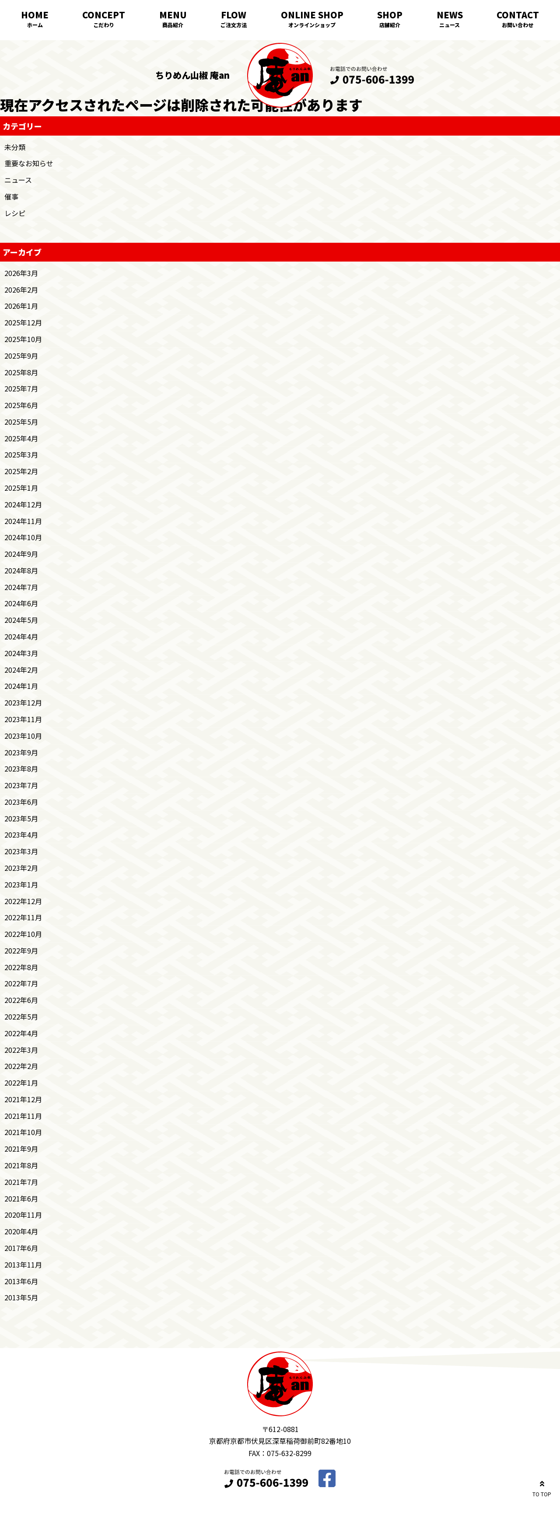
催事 (11, 196)
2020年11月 (23, 1214)
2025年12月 (23, 322)
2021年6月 (21, 1198)
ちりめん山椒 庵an (192, 75)
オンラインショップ (312, 24)
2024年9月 (21, 553)
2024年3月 (21, 653)
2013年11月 (23, 1264)
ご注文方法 (233, 24)
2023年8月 (21, 768)
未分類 (14, 147)
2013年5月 (21, 1297)
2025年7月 (21, 388)
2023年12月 (23, 702)
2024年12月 (23, 504)
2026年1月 (21, 305)
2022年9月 (21, 950)
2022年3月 (21, 1049)
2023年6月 (21, 801)
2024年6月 (21, 603)
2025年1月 (21, 487)
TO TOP (541, 1487)
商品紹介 (172, 24)
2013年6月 (21, 1281)
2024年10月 (23, 537)
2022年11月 (23, 917)
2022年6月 (21, 1000)
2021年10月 (23, 1132)
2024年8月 (21, 570)
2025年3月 (21, 454)
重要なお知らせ (28, 163)
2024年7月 (21, 587)
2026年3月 (21, 273)
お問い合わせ (517, 24)
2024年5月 (21, 620)
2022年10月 (23, 934)
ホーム (35, 24)
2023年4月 (21, 834)
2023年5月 (21, 818)
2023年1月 (21, 884)
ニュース (449, 24)
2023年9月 (21, 752)
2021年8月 (21, 1165)
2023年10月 (23, 735)
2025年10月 (23, 339)
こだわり (103, 24)
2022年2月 (21, 1066)
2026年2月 (21, 289)
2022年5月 (21, 1016)
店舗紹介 (389, 24)
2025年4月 (21, 438)
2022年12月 (23, 901)
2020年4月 (21, 1231)
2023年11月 (23, 719)
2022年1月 (21, 1082)
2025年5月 (21, 421)
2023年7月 (21, 785)
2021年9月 (21, 1148)
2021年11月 (23, 1116)
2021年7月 (21, 1182)
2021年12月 (23, 1099)
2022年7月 (21, 983)
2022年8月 (21, 967)
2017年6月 (21, 1248)
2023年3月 (21, 851)
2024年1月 (21, 686)
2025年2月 (21, 471)
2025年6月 (21, 405)
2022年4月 (21, 1033)
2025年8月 (21, 372)
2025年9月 (21, 355)
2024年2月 (21, 669)
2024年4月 (21, 636)
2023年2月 (21, 868)
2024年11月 (23, 521)
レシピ (14, 213)
